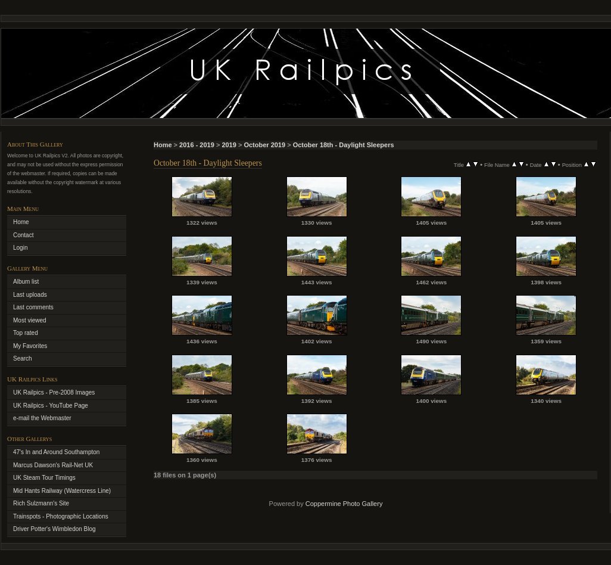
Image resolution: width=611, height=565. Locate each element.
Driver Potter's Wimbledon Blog (54, 529)
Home (163, 144)
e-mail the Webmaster (42, 418)
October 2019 (264, 144)
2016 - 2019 (196, 144)
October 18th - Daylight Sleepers (343, 144)
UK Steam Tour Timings (44, 477)
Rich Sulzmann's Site (41, 503)
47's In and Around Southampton (56, 452)
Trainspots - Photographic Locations (60, 516)
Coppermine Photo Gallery (344, 503)
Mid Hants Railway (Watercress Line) (62, 491)
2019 (229, 144)
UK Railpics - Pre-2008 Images (54, 392)
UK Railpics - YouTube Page (50, 405)
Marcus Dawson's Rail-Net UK (53, 465)
